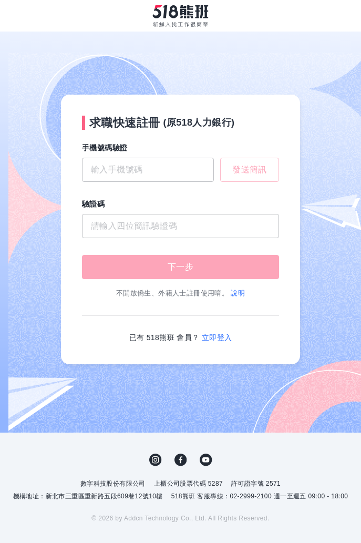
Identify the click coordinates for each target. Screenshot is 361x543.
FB (180, 460)
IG (155, 460)
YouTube (206, 460)
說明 (238, 293)
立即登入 (217, 337)
